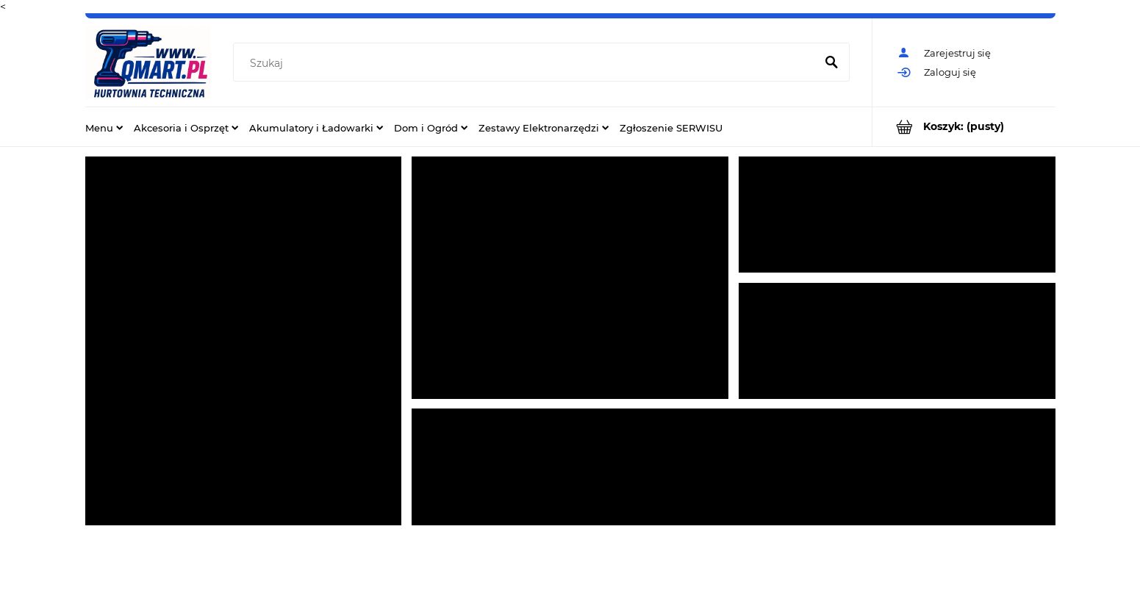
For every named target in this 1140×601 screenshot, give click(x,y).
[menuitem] (104, 127)
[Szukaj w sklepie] (526, 63)
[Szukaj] (832, 63)
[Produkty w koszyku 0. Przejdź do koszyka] (963, 126)
